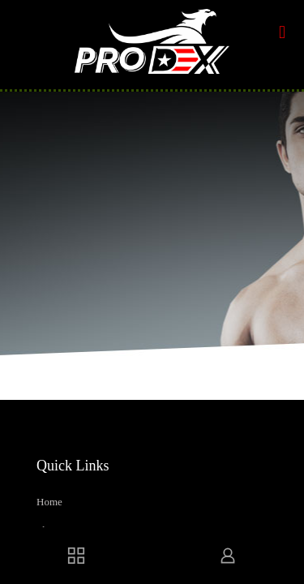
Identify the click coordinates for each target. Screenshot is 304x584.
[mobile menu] (282, 32)
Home (49, 502)
